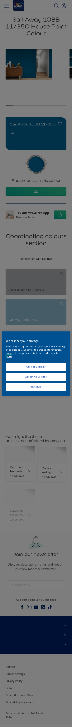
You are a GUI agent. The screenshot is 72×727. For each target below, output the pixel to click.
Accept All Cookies (36, 376)
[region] (36, 363)
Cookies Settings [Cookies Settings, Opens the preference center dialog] (36, 366)
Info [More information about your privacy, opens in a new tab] (9, 356)
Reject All (36, 386)
